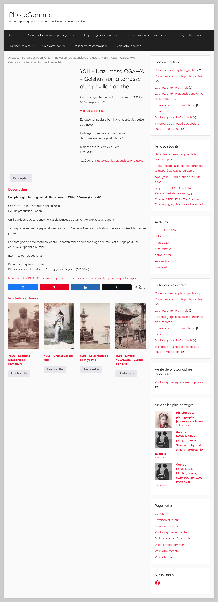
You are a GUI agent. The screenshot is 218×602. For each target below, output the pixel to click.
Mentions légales (166, 526)
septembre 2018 (165, 261)
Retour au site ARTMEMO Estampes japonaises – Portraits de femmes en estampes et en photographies (73, 278)
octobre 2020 (163, 236)
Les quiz (160, 111)
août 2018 (161, 267)
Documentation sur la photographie (51, 35)
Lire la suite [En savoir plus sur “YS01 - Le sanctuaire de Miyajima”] (91, 369)
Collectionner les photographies (176, 70)
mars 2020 (162, 242)
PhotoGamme (31, 14)
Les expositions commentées (146, 35)
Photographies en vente (191, 35)
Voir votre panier (53, 46)
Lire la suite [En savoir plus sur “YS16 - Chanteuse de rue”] (55, 369)
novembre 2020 (165, 230)
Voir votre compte (128, 46)
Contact (160, 513)
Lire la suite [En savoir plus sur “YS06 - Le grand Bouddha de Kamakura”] (19, 373)
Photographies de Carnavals (173, 117)
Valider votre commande (91, 46)
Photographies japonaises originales (76, 57)
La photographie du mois (101, 35)
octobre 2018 (163, 255)
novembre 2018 (165, 249)
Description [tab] (21, 178)
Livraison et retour (21, 46)
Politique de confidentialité (173, 538)
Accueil (13, 35)
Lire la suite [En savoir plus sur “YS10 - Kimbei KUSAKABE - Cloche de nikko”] (126, 373)
